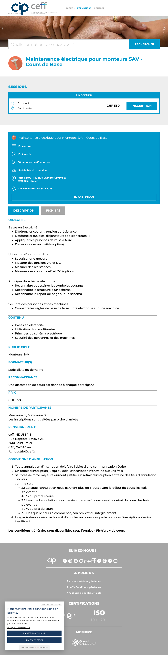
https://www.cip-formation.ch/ (44, 8)
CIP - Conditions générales (85, 581)
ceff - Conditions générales (85, 587)
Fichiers (53, 210)
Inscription (142, 106)
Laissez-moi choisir (34, 633)
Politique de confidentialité (84, 592)
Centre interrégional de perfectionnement (18, 8)
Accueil (70, 8)
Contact (99, 8)
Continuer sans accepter (51, 604)
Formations (84, 8)
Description (23, 210)
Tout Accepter (34, 640)
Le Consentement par (34, 647)
